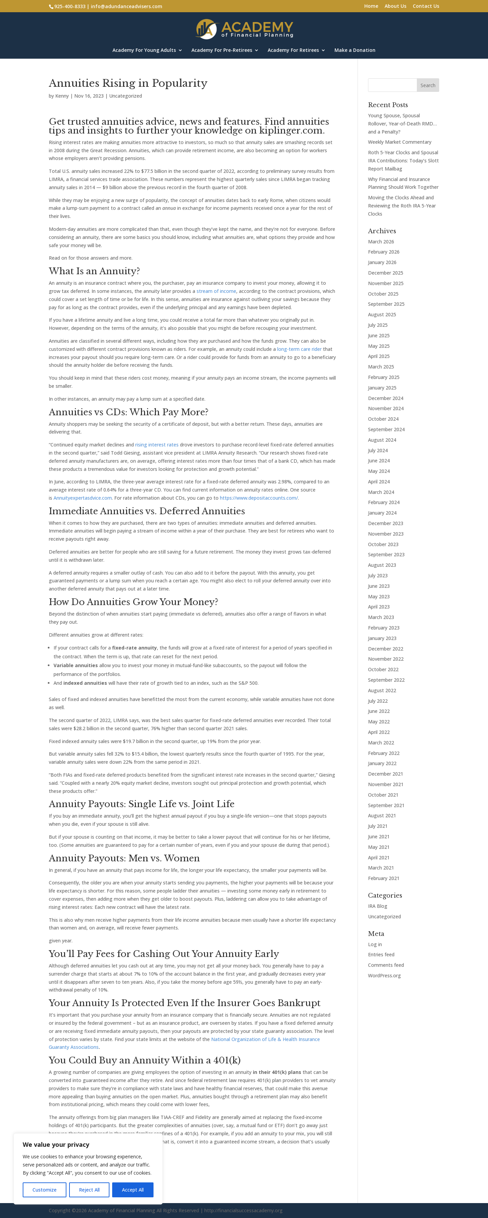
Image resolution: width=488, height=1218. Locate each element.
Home (371, 6)
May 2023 (379, 596)
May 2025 (379, 346)
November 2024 (386, 408)
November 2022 (386, 659)
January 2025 (382, 387)
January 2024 (382, 513)
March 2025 (381, 366)
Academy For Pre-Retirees (221, 50)
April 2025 (379, 356)
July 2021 (378, 826)
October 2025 (383, 294)
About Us (395, 6)
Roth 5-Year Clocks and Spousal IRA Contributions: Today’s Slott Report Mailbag (403, 160)
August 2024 (382, 440)
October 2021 (383, 795)
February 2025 (384, 377)
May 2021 (379, 847)
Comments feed (386, 965)
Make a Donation (354, 50)
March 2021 (381, 867)
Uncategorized (125, 96)
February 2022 (384, 753)
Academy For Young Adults (144, 50)
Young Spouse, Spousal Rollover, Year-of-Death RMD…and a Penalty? (402, 123)
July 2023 (378, 575)
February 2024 (384, 502)
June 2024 (379, 460)
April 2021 (379, 857)
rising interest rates (157, 444)
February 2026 (384, 251)
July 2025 (378, 325)
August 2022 (382, 690)
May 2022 (379, 721)
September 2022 (386, 680)
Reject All (89, 1189)
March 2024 (381, 492)
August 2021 (382, 815)
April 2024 (379, 481)
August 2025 (382, 314)
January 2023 (382, 638)
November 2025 (386, 283)
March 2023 (381, 617)
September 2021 (386, 805)
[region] (88, 1168)
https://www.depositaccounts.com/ (259, 498)
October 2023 (383, 544)
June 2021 (379, 836)
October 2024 (383, 419)
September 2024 (386, 429)
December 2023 (385, 523)
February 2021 (384, 878)
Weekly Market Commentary (399, 142)
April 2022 (379, 732)
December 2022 (385, 648)
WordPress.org (384, 975)
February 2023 (384, 627)
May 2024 (379, 471)
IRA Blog (377, 906)
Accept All (133, 1189)
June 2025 (379, 335)
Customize (45, 1189)
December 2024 (385, 398)
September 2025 (386, 304)
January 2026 (382, 262)
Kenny (62, 96)
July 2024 (378, 450)
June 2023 (379, 586)
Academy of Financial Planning (121, 1210)
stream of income (216, 291)
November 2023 (386, 534)
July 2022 (378, 701)
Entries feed (381, 954)
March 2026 (381, 241)
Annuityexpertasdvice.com (83, 498)
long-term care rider (299, 349)
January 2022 (382, 763)
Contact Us (426, 6)
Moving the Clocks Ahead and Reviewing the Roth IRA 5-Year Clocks (402, 205)
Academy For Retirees (293, 50)
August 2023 (382, 565)
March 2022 (381, 742)
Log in (375, 944)
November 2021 (386, 784)
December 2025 (385, 272)
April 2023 (379, 606)
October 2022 (383, 669)
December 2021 (385, 774)
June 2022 (379, 711)
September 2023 (386, 554)
